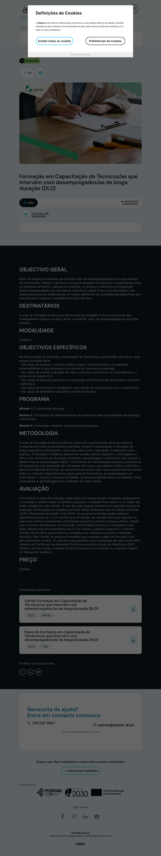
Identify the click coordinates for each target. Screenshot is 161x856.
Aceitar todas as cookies (54, 41)
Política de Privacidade (80, 55)
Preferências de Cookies (105, 41)
